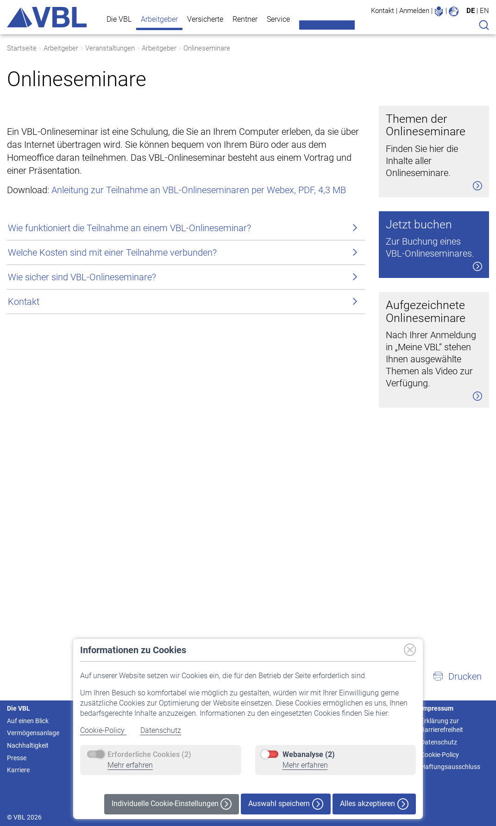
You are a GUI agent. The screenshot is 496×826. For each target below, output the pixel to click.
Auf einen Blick (28, 721)
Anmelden (414, 10)
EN (484, 10)
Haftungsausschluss (450, 766)
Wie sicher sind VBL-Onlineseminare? (82, 393)
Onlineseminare (206, 48)
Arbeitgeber (159, 19)
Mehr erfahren (130, 765)
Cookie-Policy (103, 730)
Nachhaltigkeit (28, 745)
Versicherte (205, 19)
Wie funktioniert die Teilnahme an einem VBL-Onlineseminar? (129, 344)
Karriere (18, 770)
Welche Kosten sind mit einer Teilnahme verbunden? (112, 369)
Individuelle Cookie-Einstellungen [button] (172, 804)
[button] (457, 676)
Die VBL (119, 19)
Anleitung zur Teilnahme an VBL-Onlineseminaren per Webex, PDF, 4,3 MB (198, 306)
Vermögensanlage (33, 733)
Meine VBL (327, 25)
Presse (16, 758)
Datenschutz (160, 730)
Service (278, 19)
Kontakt (382, 10)
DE (470, 10)
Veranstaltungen (110, 48)
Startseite (22, 48)
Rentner (244, 19)
